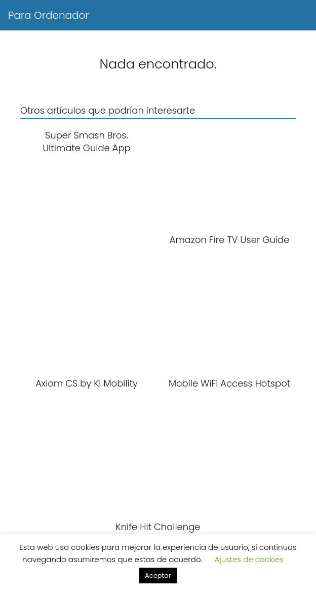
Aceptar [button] (158, 575)
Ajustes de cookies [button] (249, 559)
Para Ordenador (48, 15)
